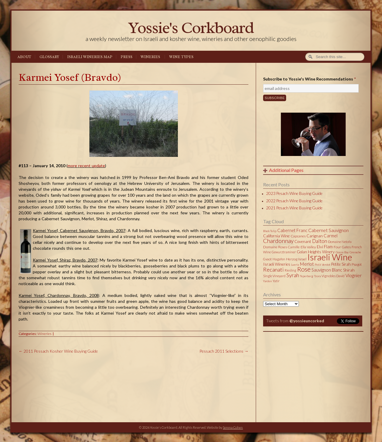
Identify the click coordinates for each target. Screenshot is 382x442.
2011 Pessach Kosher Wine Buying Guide (58, 351)
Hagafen (279, 259)
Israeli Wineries (276, 264)
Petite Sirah (341, 264)
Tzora (317, 276)
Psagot (357, 264)
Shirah (349, 270)
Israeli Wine (329, 257)
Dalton (319, 241)
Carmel (330, 235)
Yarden (267, 281)
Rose (304, 269)
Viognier (353, 275)
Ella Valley (308, 247)
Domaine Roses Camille (281, 247)
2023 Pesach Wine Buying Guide (294, 193)
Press (126, 57)
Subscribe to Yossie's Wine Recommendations (309, 78)
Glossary (49, 57)
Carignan (314, 236)
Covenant (302, 241)
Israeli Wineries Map (89, 57)
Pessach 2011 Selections (223, 351)
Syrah (292, 275)
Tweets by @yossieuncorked (291, 328)
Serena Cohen (233, 427)
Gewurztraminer (284, 252)
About (24, 57)
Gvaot (267, 259)
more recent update (86, 165)
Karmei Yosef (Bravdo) (70, 77)
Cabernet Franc (292, 230)
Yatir (276, 281)
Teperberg (306, 276)
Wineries (150, 57)
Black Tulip (269, 231)
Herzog (291, 259)
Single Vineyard (274, 276)
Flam (328, 246)
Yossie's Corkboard (191, 27)
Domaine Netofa (340, 242)
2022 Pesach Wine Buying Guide (294, 200)
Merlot (307, 264)
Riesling (290, 270)
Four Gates (342, 247)
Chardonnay (278, 240)
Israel (302, 259)
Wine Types (181, 57)
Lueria (295, 264)
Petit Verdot (322, 264)
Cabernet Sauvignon (328, 230)
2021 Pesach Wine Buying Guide (294, 208)
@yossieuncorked (306, 320)
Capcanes (298, 236)
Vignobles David (333, 276)
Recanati (273, 269)
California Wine (276, 236)
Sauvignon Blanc (326, 269)
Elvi (320, 246)
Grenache (355, 252)
